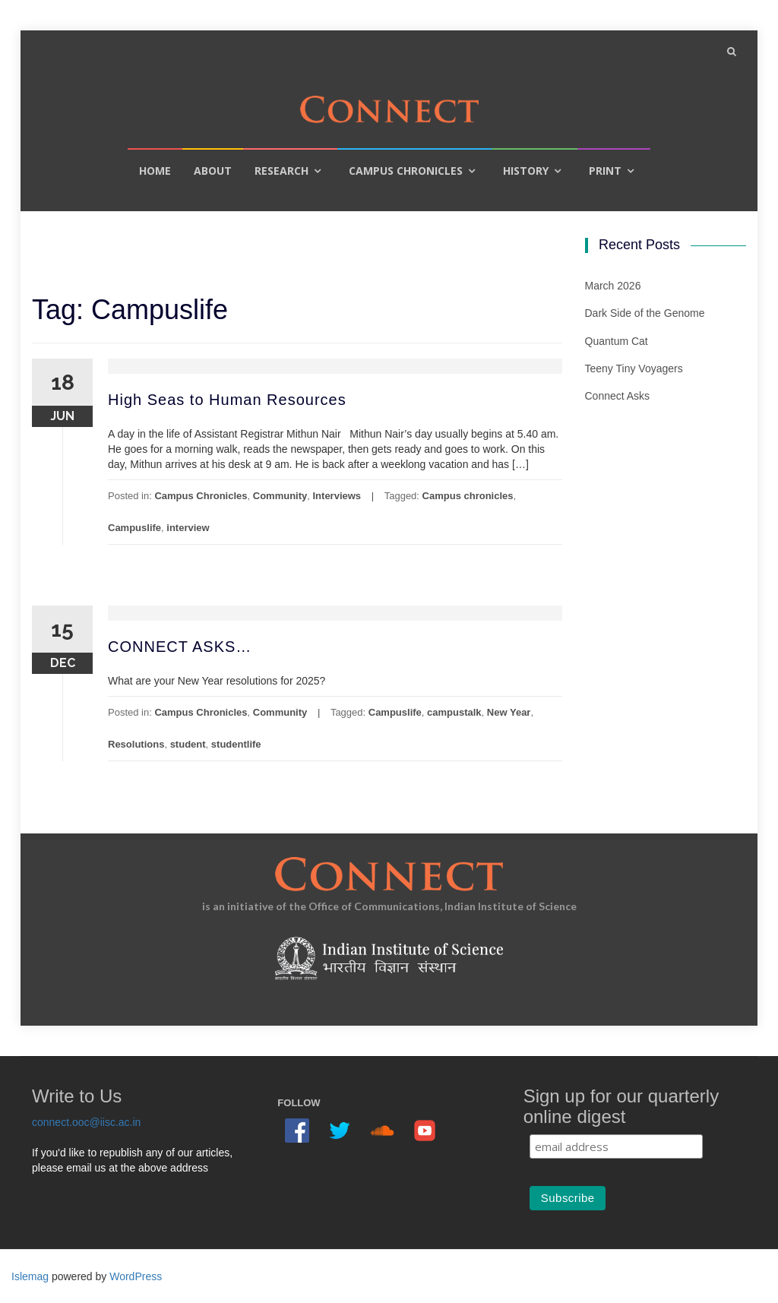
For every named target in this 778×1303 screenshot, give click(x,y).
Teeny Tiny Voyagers (634, 368)
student (188, 744)
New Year (509, 712)
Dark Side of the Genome (645, 313)
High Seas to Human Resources (227, 399)
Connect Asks (617, 396)
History (526, 170)
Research (281, 170)
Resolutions (136, 744)
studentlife (236, 744)
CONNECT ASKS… (179, 646)
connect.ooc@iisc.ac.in (86, 1122)
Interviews (337, 495)
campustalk (454, 712)
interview (187, 527)
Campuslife (134, 527)
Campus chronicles (468, 495)
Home (155, 170)
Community (280, 495)
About (213, 170)
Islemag (30, 1276)
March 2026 (613, 286)
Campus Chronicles (406, 170)
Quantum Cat (616, 341)
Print (605, 170)
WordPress (135, 1276)
